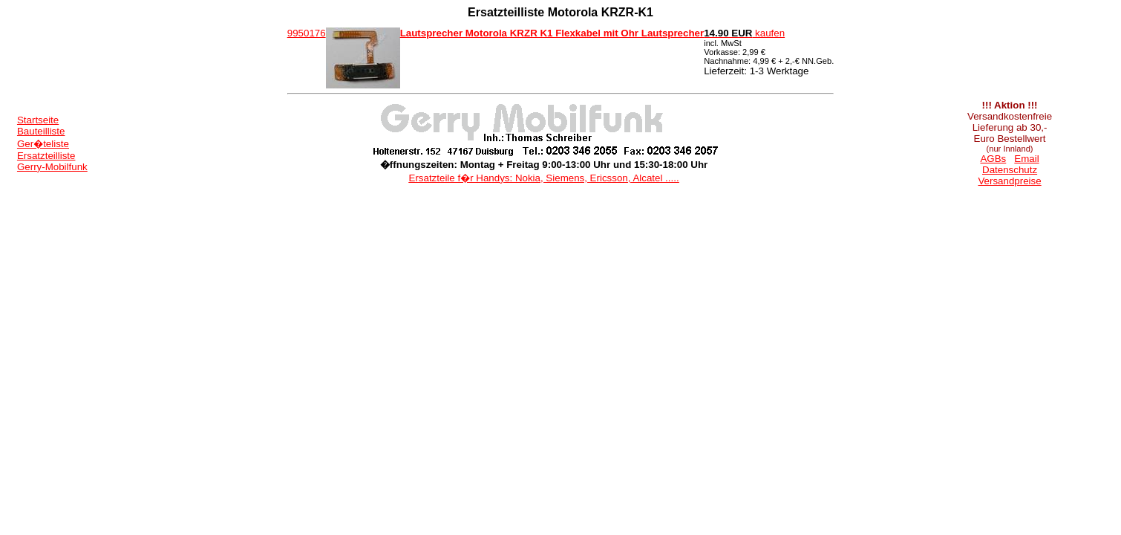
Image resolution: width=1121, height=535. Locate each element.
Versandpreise (1009, 181)
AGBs (993, 158)
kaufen (744, 33)
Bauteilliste (41, 131)
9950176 (306, 33)
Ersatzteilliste (46, 155)
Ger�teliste (43, 143)
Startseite (38, 120)
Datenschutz (1009, 169)
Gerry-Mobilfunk (52, 166)
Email (1026, 158)
